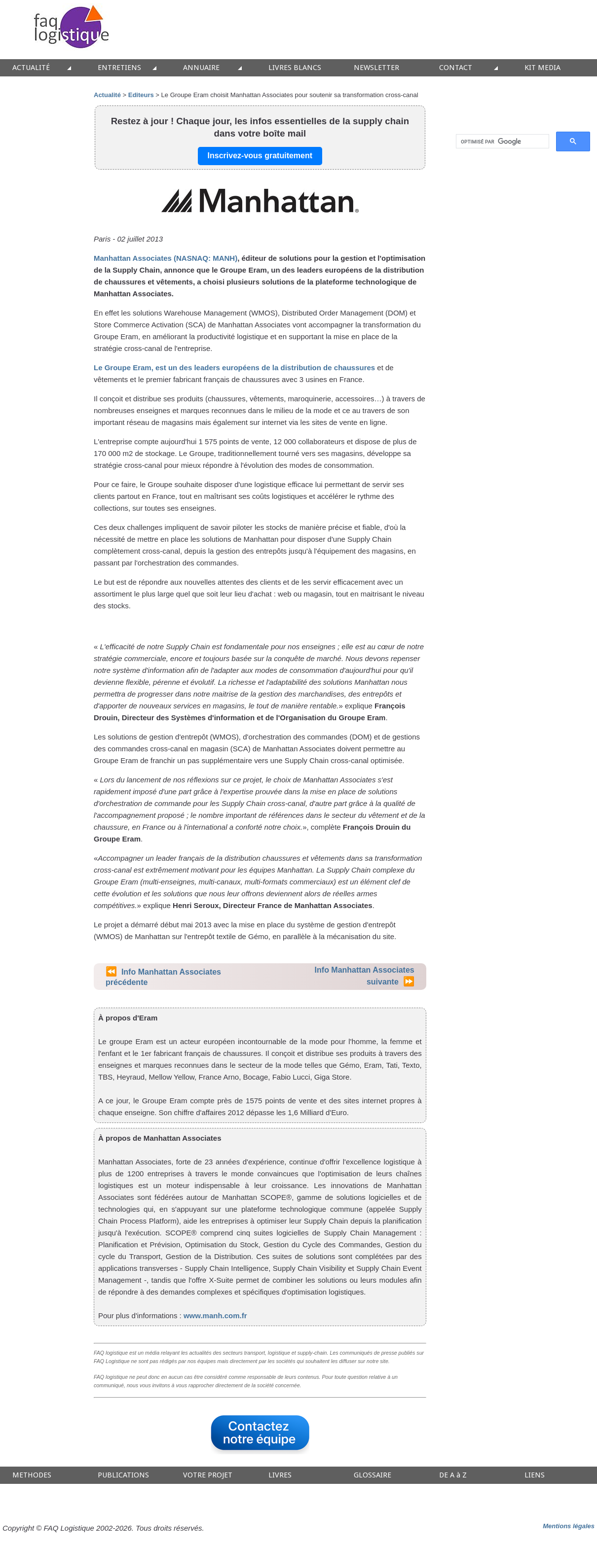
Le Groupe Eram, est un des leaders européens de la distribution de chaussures (234, 367)
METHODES (31, 1475)
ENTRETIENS (119, 67)
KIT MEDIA (542, 67)
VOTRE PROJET (207, 1475)
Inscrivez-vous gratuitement (260, 155)
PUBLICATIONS (123, 1475)
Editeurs (141, 95)
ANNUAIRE (201, 67)
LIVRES (280, 1475)
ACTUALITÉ (31, 67)
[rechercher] (501, 141)
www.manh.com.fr (215, 1315)
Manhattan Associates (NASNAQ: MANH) (165, 258)
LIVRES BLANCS (294, 67)
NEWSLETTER (376, 67)
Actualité (107, 95)
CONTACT (455, 67)
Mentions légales (569, 1526)
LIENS (534, 1475)
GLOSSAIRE (372, 1475)
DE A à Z (453, 1475)
